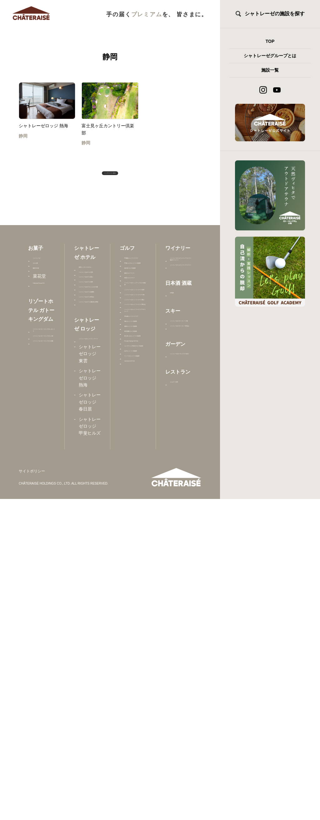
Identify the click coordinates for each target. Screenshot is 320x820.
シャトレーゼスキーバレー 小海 (181, 404)
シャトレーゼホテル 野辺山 (90, 432)
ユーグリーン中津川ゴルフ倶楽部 (135, 688)
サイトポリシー (32, 792)
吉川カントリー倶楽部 (135, 709)
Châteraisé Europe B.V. (43, 325)
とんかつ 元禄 (179, 526)
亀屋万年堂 (44, 298)
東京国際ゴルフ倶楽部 (135, 620)
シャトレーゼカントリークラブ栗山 (135, 475)
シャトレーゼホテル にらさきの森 (90, 380)
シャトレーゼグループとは (270, 55)
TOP (270, 41)
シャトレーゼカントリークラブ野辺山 (135, 506)
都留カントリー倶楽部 (135, 602)
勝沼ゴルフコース (135, 340)
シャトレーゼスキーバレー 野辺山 (181, 432)
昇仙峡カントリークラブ (135, 564)
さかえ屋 (41, 288)
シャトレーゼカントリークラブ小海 (135, 444)
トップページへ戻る (110, 178)
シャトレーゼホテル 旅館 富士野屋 (90, 460)
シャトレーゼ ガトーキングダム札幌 (44, 457)
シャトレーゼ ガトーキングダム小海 (44, 426)
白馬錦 (176, 363)
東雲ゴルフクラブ (135, 357)
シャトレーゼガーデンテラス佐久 (181, 482)
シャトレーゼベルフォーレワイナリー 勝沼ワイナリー (181, 285)
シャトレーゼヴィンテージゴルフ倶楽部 (135, 382)
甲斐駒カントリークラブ (135, 278)
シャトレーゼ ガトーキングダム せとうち (44, 395)
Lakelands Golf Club (134, 750)
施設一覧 (270, 70)
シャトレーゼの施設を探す (275, 13)
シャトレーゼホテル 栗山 (90, 328)
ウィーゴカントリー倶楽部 (135, 729)
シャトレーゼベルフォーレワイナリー (181, 320)
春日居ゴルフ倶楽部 (135, 323)
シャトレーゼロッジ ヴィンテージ (90, 523)
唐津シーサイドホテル (90, 284)
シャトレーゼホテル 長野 (90, 352)
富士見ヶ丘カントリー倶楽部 (135, 640)
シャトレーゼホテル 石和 (90, 304)
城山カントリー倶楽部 (135, 585)
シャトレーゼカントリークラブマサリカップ (135, 537)
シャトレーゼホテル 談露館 (90, 408)
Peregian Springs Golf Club (133, 664)
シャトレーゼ (44, 275)
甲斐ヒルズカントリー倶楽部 (135, 302)
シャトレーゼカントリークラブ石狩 (135, 413)
